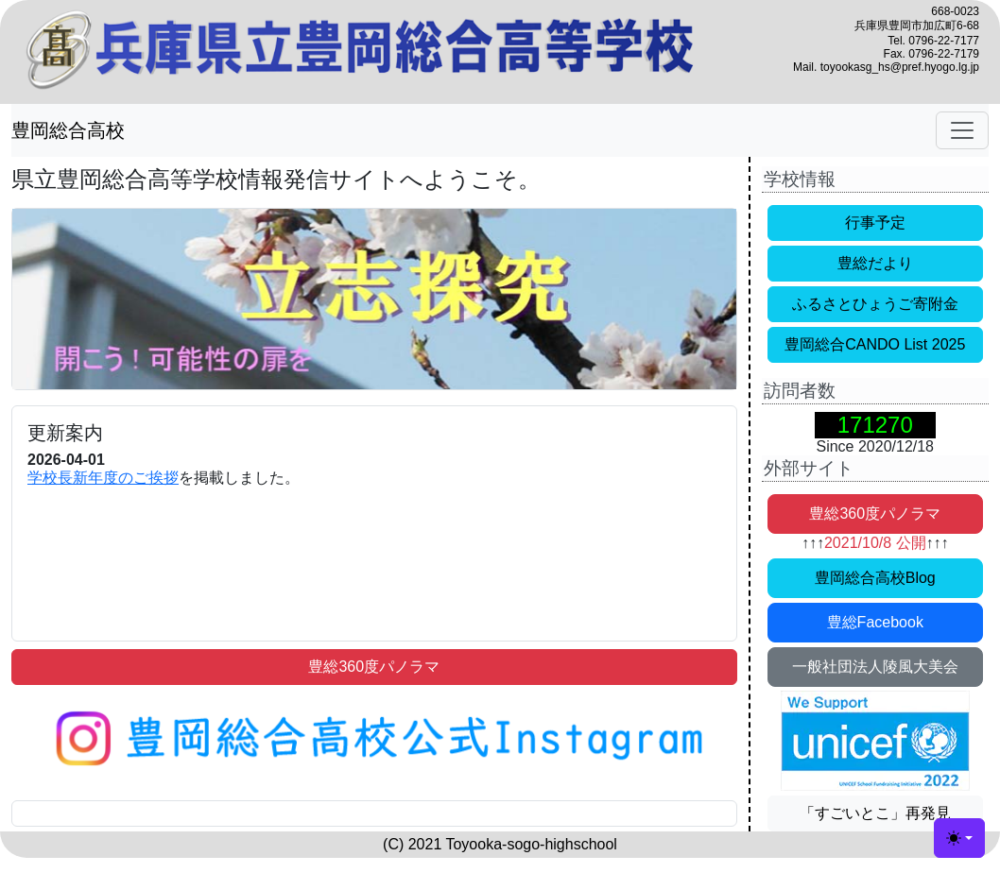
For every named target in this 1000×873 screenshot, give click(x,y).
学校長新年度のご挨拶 (103, 478)
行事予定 (875, 222)
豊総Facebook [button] (875, 622)
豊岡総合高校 (68, 130)
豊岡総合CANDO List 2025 (874, 344)
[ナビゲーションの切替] (962, 130)
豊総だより (875, 263)
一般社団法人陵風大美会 (875, 667)
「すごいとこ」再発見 (875, 813)
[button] (374, 739)
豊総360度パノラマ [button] (374, 667)
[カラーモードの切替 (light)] (959, 838)
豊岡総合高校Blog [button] (875, 578)
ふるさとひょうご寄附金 (875, 304)
